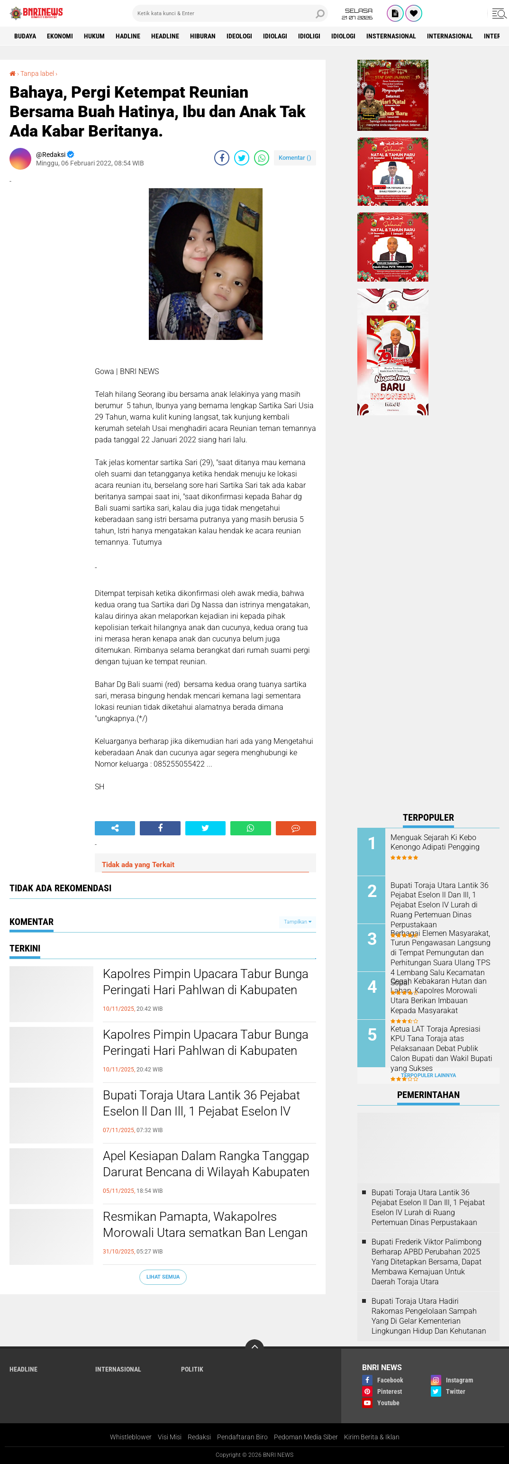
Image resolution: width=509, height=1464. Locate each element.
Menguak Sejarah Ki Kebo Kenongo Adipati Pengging (435, 842)
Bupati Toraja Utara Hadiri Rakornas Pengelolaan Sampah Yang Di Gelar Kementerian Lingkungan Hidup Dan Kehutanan (429, 1316)
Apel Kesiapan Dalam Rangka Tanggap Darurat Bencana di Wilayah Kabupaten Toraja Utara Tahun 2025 (206, 1172)
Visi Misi (170, 1437)
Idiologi (343, 36)
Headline (165, 36)
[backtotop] (254, 1348)
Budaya (25, 36)
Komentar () (295, 157)
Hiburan (203, 36)
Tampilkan (297, 922)
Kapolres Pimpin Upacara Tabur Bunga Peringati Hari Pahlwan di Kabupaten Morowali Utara (206, 990)
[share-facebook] (221, 157)
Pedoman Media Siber (306, 1437)
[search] (230, 13)
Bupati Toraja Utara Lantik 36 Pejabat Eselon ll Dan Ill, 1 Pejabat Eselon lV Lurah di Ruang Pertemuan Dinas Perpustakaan (201, 1119)
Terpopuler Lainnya (428, 1075)
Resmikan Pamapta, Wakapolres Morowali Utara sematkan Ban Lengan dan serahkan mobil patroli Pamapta (205, 1232)
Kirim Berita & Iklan (372, 1437)
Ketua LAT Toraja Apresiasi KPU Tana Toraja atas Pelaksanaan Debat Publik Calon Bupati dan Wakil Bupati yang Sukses (441, 1049)
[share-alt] (115, 828)
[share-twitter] (241, 157)
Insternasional (391, 36)
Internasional (450, 36)
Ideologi (239, 36)
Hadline (128, 36)
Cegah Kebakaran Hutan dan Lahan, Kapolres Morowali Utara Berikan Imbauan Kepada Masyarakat (439, 996)
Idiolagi (275, 36)
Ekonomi (60, 36)
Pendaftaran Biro (242, 1437)
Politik (192, 1369)
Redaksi (199, 1437)
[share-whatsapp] (261, 157)
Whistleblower (131, 1437)
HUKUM (94, 36)
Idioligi (309, 36)
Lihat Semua (163, 1277)
